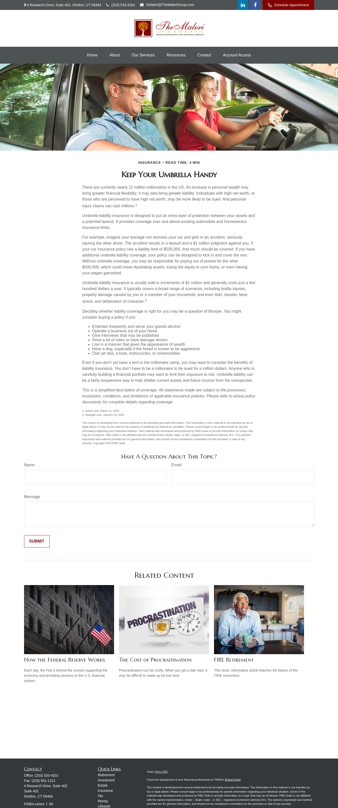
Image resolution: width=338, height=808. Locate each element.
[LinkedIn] (243, 5)
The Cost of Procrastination (155, 659)
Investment (106, 780)
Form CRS (161, 771)
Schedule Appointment (288, 5)
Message (32, 497)
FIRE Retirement (234, 659)
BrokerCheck (233, 779)
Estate (103, 785)
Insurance (105, 791)
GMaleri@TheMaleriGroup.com (167, 5)
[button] (92, 55)
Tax (100, 796)
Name (29, 465)
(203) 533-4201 (120, 5)
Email (177, 465)
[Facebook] (255, 5)
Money (103, 801)
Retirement (106, 775)
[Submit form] (37, 541)
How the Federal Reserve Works (64, 659)
